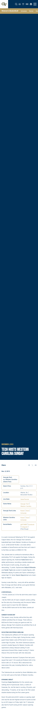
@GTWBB (23, 524)
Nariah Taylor (8, 570)
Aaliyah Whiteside (29, 567)
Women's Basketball (10, 11)
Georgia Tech (24, 504)
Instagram (24, 527)
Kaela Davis (25, 559)
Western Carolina (25, 506)
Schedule (24, 11)
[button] (16, 4)
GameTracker (24, 499)
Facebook (31, 524)
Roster (31, 11)
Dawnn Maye (20, 575)
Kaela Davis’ (12, 682)
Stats (27, 511)
